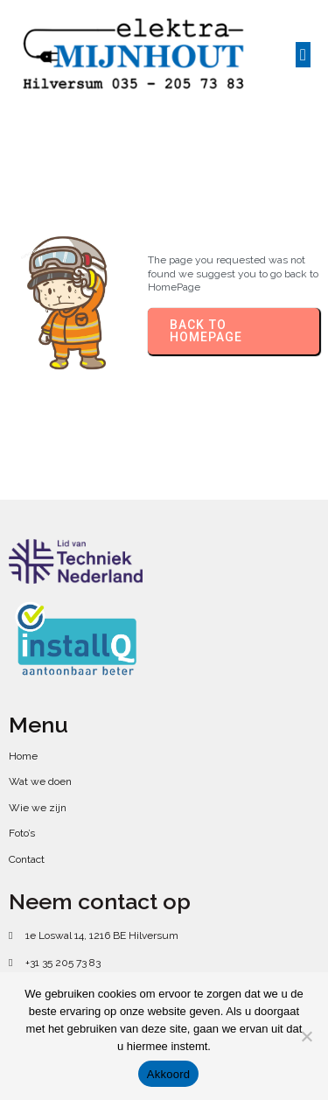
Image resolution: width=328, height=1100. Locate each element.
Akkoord (168, 1074)
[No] (306, 1036)
